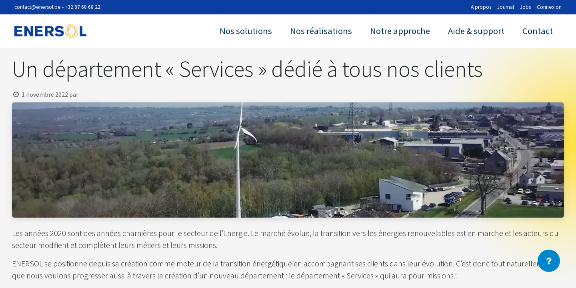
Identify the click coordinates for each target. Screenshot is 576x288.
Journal (505, 7)
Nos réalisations (321, 30)
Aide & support (476, 30)
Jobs (525, 7)
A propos (481, 7)
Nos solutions (246, 30)
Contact (537, 30)
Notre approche (400, 30)
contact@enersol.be (37, 7)
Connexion (549, 7)
